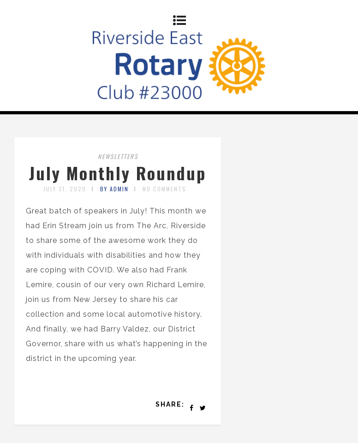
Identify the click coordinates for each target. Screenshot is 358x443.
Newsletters (118, 156)
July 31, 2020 (64, 189)
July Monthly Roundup (117, 172)
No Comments (164, 189)
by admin (114, 189)
